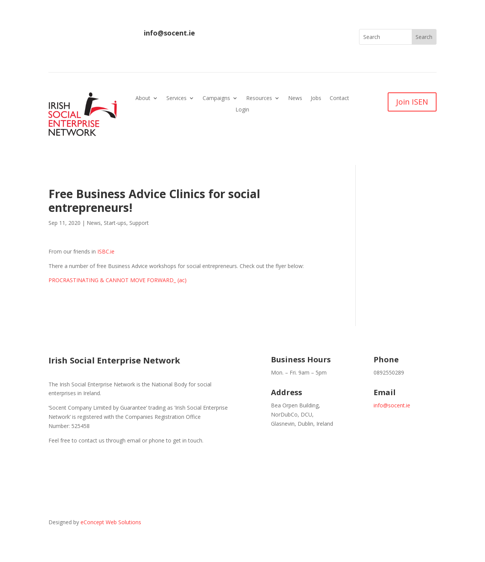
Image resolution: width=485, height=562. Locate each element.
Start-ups (115, 222)
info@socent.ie (169, 32)
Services (176, 98)
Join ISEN (412, 102)
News (295, 98)
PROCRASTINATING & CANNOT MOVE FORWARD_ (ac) (117, 280)
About (142, 98)
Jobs (316, 98)
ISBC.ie (105, 251)
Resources (259, 98)
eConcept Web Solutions (111, 522)
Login (242, 110)
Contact (339, 98)
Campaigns (216, 98)
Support (139, 222)
